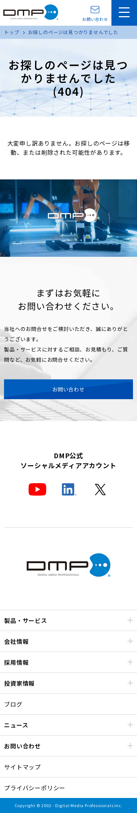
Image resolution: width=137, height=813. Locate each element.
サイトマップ (22, 766)
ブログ (13, 704)
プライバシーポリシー (34, 787)
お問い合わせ (95, 18)
